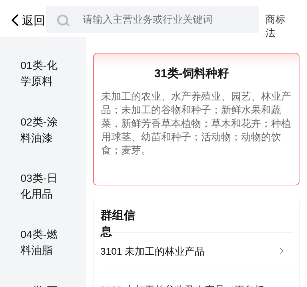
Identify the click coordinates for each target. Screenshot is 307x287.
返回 (26, 20)
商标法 (275, 20)
